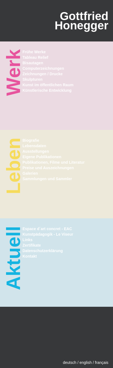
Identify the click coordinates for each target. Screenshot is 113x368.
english (86, 362)
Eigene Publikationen (41, 157)
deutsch (69, 362)
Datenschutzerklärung (42, 251)
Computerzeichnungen (43, 68)
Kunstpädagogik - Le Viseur (47, 234)
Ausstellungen (35, 151)
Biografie (30, 140)
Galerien (30, 173)
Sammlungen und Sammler (47, 179)
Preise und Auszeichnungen (48, 168)
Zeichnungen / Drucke (42, 74)
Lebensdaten (34, 146)
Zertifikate (31, 245)
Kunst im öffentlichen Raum (48, 85)
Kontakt (29, 256)
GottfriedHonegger (81, 21)
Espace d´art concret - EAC (47, 229)
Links (27, 240)
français (101, 362)
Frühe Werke (34, 52)
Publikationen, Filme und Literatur (53, 162)
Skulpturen (32, 79)
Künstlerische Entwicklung (47, 90)
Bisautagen (32, 63)
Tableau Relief (35, 57)
